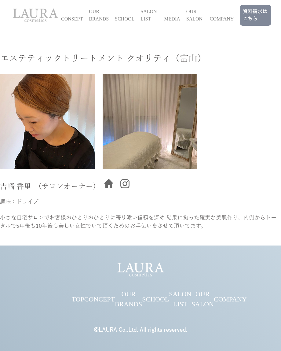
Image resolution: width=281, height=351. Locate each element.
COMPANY (222, 18)
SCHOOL (124, 18)
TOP (78, 299)
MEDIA (172, 18)
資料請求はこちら (255, 15)
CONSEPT (72, 18)
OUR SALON (194, 15)
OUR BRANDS (99, 15)
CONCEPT (99, 299)
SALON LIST (148, 15)
